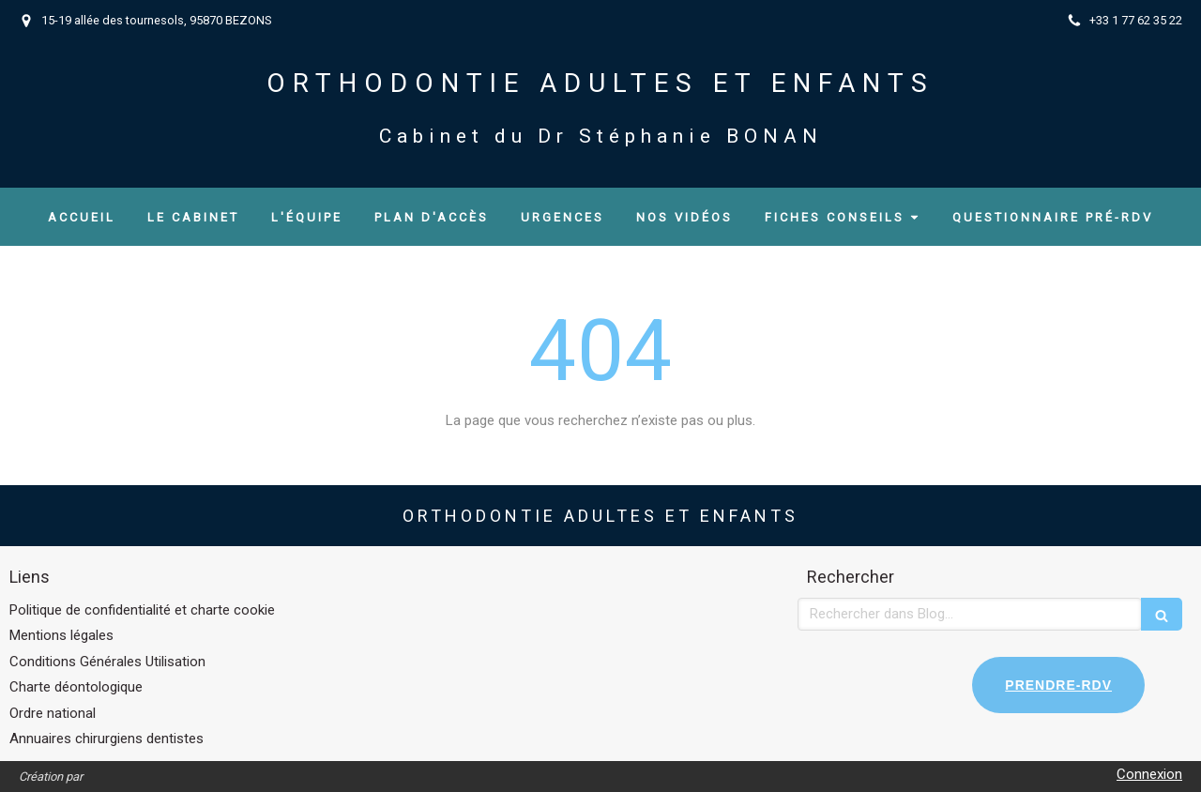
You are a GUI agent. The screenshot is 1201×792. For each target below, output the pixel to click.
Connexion (1149, 774)
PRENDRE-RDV (1058, 685)
